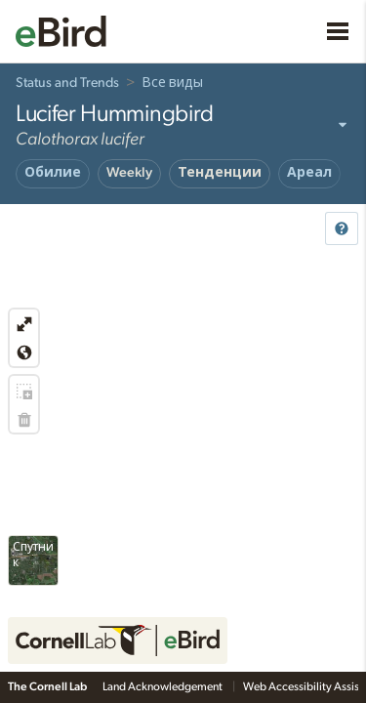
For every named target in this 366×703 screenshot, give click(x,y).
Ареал (309, 173)
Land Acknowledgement (163, 686)
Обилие (52, 173)
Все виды (172, 83)
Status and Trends (67, 83)
